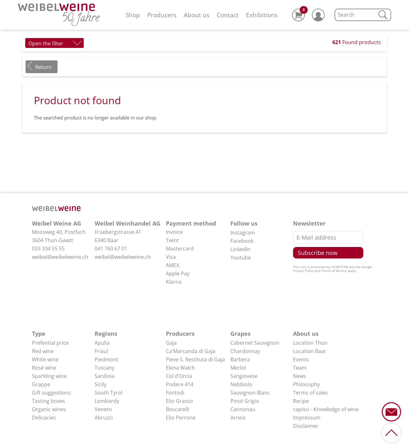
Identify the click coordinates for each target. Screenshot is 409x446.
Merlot (238, 367)
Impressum (306, 417)
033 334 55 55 (48, 248)
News (299, 376)
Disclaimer (306, 425)
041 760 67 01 (111, 248)
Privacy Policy (303, 270)
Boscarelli (177, 409)
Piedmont (106, 359)
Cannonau (242, 409)
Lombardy (107, 400)
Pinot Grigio (244, 400)
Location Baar (309, 351)
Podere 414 (179, 384)
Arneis (238, 417)
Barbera (240, 359)
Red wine (43, 351)
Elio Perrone (181, 417)
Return (43, 67)
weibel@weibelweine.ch (60, 256)
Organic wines (49, 409)
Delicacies (44, 417)
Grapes (240, 333)
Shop (133, 15)
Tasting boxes (48, 400)
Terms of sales (310, 392)
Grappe (41, 384)
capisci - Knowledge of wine (326, 409)
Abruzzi (104, 417)
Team (299, 367)
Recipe (301, 400)
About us (196, 15)
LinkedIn (240, 249)
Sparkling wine (49, 376)
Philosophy (306, 384)
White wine (45, 359)
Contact (228, 15)
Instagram (242, 232)
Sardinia (104, 376)
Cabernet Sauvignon (254, 342)
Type (38, 333)
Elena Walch (180, 367)
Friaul (101, 351)
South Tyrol (108, 392)
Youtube (240, 257)
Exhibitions (262, 15)
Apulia (102, 342)
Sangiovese (244, 376)
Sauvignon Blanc (250, 392)
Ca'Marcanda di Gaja (190, 351)
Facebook (241, 240)
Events (301, 359)
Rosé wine (44, 367)
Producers (161, 15)
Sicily (100, 384)
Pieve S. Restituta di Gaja (195, 359)
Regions (106, 333)
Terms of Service (334, 270)
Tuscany (104, 367)
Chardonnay (245, 351)
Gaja (171, 342)
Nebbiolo (241, 384)
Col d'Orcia (179, 376)
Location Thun (310, 342)
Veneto (103, 409)
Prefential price (50, 342)
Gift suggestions (51, 392)
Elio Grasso (179, 400)
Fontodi (175, 392)
